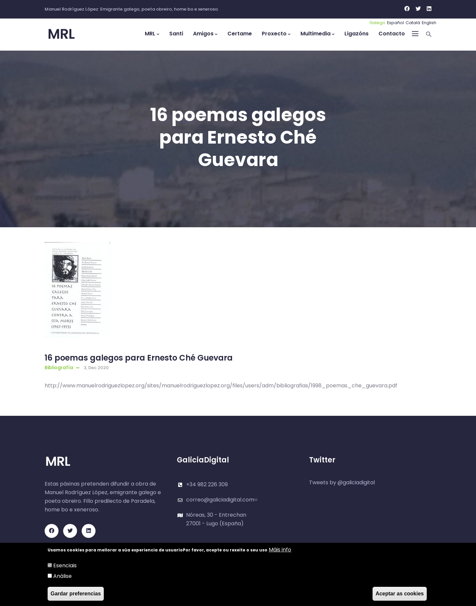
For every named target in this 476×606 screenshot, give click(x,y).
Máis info (280, 549)
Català (413, 22)
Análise (62, 576)
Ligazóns (356, 33)
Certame (239, 33)
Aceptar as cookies (400, 593)
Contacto (391, 33)
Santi (176, 33)
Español (395, 22)
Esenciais (65, 565)
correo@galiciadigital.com (222, 499)
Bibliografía (59, 367)
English (429, 22)
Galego (377, 22)
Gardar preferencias (76, 593)
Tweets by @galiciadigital (342, 482)
